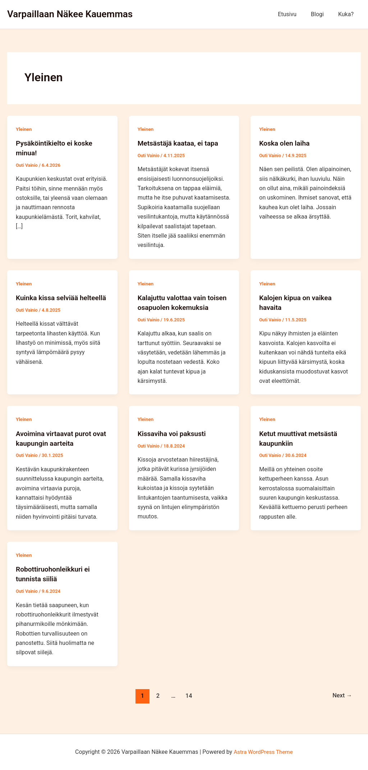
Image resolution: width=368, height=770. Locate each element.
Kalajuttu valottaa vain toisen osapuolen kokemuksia (173, 306)
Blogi (321, 14)
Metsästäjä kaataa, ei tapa (180, 143)
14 (188, 702)
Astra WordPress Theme (263, 751)
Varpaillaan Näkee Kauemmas (70, 14)
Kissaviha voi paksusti (173, 441)
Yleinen (24, 129)
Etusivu (294, 14)
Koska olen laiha (285, 143)
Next (341, 702)
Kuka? (347, 14)
